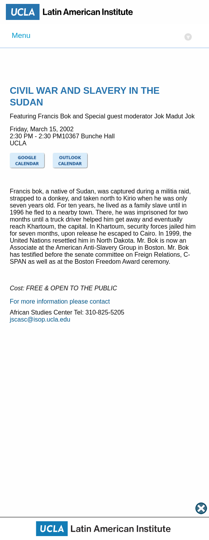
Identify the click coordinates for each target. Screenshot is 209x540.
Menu (102, 36)
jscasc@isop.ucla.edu (40, 319)
